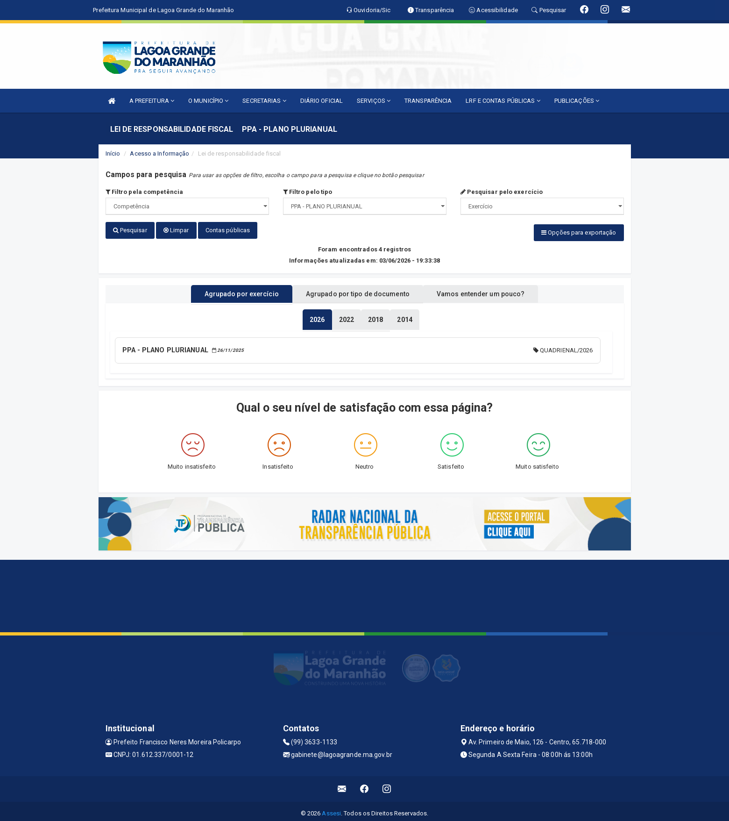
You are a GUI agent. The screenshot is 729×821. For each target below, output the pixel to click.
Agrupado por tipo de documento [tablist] (358, 291)
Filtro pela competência (145, 191)
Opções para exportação (578, 232)
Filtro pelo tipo (308, 191)
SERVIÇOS (373, 100)
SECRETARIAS (264, 100)
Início (113, 153)
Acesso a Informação (159, 153)
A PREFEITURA (151, 100)
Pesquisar (130, 230)
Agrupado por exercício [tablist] (229, 291)
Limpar (176, 230)
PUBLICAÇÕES (576, 100)
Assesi (331, 809)
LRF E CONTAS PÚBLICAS (503, 100)
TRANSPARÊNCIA (428, 100)
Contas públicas (227, 230)
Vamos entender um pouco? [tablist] (493, 291)
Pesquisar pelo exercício (501, 191)
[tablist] (317, 317)
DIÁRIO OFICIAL (321, 100)
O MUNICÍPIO (208, 100)
